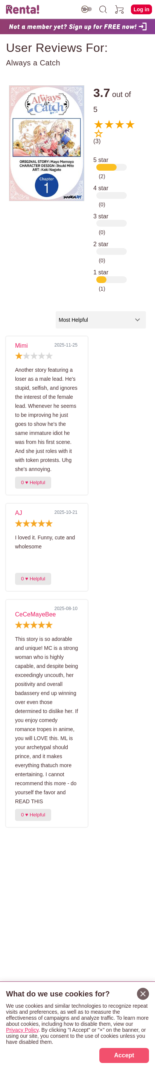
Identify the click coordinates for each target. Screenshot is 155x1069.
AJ (18, 513)
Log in (141, 9)
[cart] (119, 9)
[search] (103, 9)
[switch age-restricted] (86, 9)
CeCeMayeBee (35, 614)
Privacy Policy (22, 1030)
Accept (124, 1055)
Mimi (21, 345)
